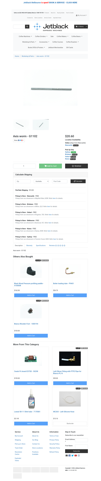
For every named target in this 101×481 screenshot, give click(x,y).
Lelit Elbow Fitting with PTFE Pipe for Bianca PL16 (67, 372)
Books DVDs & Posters (36, 47)
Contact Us (30, 17)
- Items (80, 26)
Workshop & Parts (28, 42)
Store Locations (38, 17)
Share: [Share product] (18, 140)
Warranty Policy (55, 448)
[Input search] (19, 26)
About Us (53, 12)
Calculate (78, 181)
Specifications (41, 245)
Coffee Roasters (71, 42)
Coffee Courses (57, 42)
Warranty (29, 245)
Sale (52, 36)
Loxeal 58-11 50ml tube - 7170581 (27, 412)
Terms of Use (54, 436)
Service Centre (47, 17)
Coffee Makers (62, 36)
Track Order (19, 448)
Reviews (57, 245)
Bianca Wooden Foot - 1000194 (26, 324)
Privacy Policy (54, 440)
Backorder (70, 423)
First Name (68, 446)
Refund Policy (54, 452)
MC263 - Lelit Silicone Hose (63, 412)
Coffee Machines (25, 36)
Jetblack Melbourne (32, 2)
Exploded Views (57, 17)
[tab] (18, 245)
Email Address (70, 440)
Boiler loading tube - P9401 (63, 283)
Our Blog (35, 440)
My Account (19, 436)
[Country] (41, 181)
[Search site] (27, 26)
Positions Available (35, 453)
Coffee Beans (76, 36)
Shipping (18, 440)
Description (19, 245)
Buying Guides (60, 12)
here (54, 198)
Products (47, 12)
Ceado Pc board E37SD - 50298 (26, 371)
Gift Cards (69, 47)
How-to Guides (70, 12)
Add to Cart (50, 166)
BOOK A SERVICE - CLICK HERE (63, 2)
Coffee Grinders (40, 36)
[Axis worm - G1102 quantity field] (24, 166)
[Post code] (59, 181)
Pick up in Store (20, 444)
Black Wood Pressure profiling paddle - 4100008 (29, 284)
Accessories (43, 42)
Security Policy (54, 444)
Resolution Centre (18, 453)
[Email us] (67, 455)
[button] (81, 15)
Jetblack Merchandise (55, 47)
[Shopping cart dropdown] (86, 26)
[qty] (23, 181)
